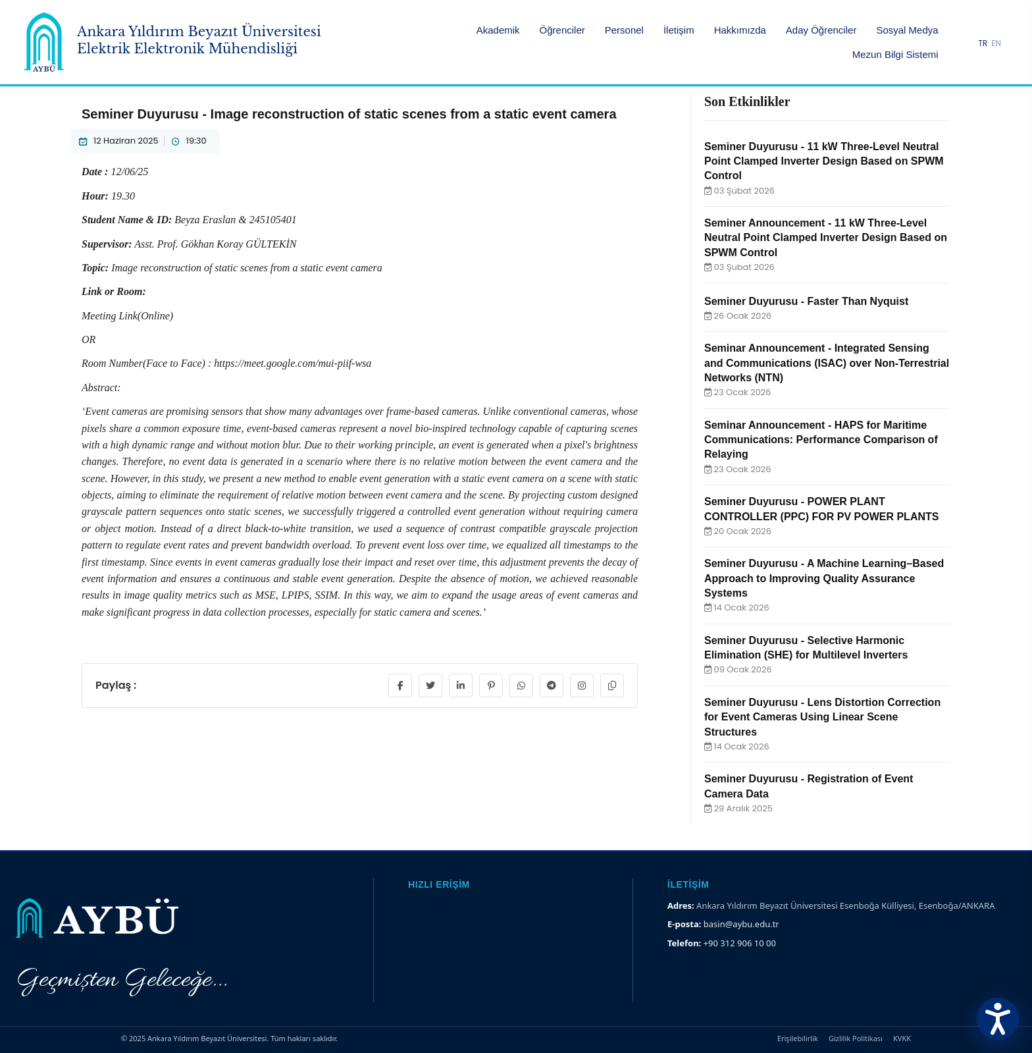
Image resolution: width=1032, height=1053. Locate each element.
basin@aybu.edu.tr (741, 924)
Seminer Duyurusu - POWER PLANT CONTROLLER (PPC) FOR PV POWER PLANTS (821, 509)
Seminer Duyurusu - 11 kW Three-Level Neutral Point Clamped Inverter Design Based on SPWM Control (824, 161)
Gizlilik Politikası (856, 1038)
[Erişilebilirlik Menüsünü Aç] (998, 1019)
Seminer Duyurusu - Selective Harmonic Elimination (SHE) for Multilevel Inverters (806, 648)
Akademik (498, 30)
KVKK (902, 1038)
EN (996, 43)
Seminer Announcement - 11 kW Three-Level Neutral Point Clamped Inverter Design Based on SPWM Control (825, 237)
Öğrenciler (562, 30)
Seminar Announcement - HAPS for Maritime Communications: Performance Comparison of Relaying (821, 439)
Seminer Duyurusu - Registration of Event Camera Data (808, 786)
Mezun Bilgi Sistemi (895, 54)
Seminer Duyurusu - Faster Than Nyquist (806, 301)
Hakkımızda (740, 30)
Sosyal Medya (907, 30)
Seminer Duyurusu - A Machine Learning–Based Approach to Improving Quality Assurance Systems (824, 578)
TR (983, 43)
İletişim (678, 30)
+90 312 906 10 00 (740, 943)
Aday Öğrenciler (821, 30)
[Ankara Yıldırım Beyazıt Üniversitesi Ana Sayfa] (172, 42)
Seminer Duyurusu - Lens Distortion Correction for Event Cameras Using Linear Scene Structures (822, 717)
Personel (624, 30)
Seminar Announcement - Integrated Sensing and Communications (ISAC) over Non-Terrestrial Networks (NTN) (826, 362)
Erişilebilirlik (797, 1038)
